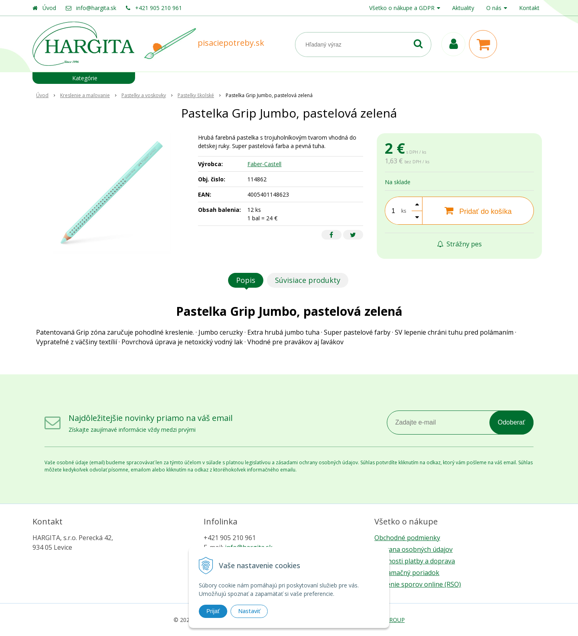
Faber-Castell (264, 164)
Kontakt (529, 8)
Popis (245, 280)
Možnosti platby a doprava (414, 561)
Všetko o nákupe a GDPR (402, 8)
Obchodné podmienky (407, 537)
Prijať (213, 611)
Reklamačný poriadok (406, 572)
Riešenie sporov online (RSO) (417, 584)
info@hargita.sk (96, 8)
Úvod (49, 8)
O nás (493, 8)
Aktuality (463, 8)
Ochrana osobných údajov (413, 549)
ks (403, 210)
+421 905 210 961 (158, 8)
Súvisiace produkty (307, 280)
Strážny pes (459, 244)
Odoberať (511, 422)
